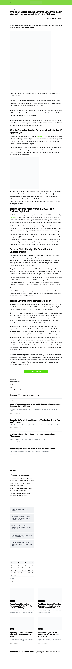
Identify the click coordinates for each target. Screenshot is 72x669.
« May (11, 581)
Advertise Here (56, 651)
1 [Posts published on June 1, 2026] (11, 565)
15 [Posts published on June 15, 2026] (11, 570)
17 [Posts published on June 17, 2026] (18, 570)
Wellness (12, 600)
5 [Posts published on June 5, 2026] (25, 565)
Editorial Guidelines (40, 651)
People (12, 9)
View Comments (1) (36, 371)
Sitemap (38, 653)
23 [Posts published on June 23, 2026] (15, 572)
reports (13, 217)
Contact (43, 653)
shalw (11, 387)
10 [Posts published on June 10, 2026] (18, 567)
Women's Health (41, 600)
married (39, 136)
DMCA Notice (49, 651)
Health (11, 629)
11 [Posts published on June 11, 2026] (22, 567)
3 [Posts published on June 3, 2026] (18, 565)
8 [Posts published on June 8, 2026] (11, 567)
